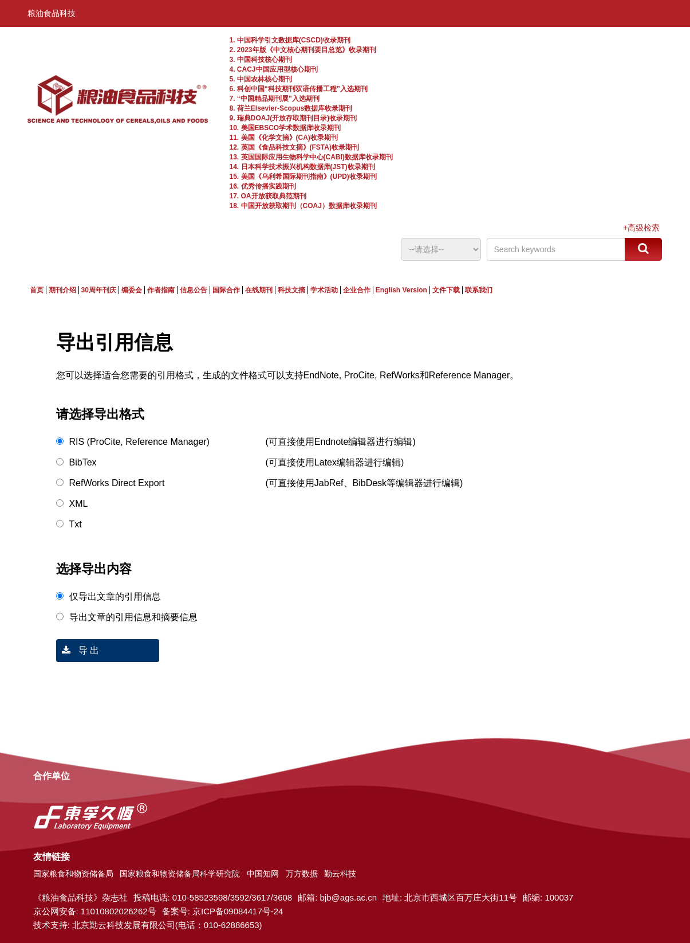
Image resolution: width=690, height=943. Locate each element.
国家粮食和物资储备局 (73, 873)
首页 (37, 290)
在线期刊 (259, 290)
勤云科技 (340, 873)
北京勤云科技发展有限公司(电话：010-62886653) (167, 925)
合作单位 (51, 776)
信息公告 (193, 290)
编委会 (131, 290)
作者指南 (161, 290)
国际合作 (226, 290)
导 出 (78, 650)
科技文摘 (291, 290)
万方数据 (302, 873)
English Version (401, 290)
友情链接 (51, 857)
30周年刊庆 (98, 290)
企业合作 (356, 290)
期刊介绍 (62, 290)
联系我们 (478, 290)
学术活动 (324, 290)
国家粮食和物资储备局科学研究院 (180, 873)
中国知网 (263, 873)
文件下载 (446, 290)
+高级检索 (641, 227)
